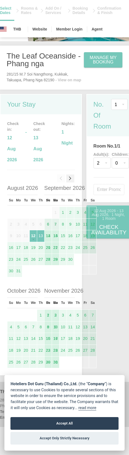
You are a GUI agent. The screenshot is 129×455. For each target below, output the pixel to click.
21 (55, 247)
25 (26, 259)
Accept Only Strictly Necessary (64, 438)
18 (26, 247)
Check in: (13, 126)
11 (85, 224)
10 (78, 224)
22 (63, 247)
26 (33, 259)
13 (41, 236)
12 (33, 236)
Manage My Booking (103, 59)
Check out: (39, 126)
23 (11, 259)
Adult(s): (101, 154)
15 (63, 236)
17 (18, 247)
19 (33, 247)
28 (55, 259)
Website (39, 29)
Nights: (68, 123)
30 (11, 271)
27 (41, 259)
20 (41, 247)
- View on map (68, 80)
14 (55, 236)
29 (63, 259)
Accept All (64, 423)
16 (11, 247)
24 (18, 259)
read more (87, 408)
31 (18, 271)
